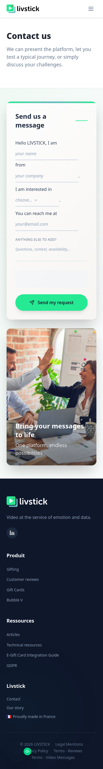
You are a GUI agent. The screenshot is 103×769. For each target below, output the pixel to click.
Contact (14, 699)
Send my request (51, 302)
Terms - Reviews (68, 750)
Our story (15, 707)
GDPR (12, 665)
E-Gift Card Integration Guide (33, 655)
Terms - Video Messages (53, 757)
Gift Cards (15, 589)
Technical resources (24, 645)
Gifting (13, 569)
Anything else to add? (35, 240)
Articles (13, 634)
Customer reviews (23, 579)
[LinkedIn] (12, 532)
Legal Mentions (69, 744)
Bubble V (15, 600)
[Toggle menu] (90, 8)
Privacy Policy (36, 750)
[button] (18, 751)
